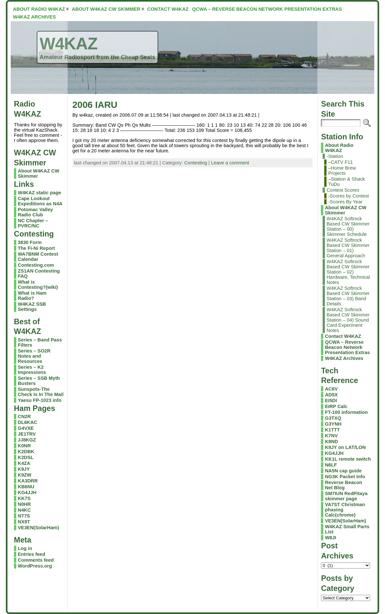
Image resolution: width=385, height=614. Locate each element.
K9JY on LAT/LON (345, 447)
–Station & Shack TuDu (346, 181)
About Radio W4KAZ (339, 148)
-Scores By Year (345, 201)
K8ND (331, 441)
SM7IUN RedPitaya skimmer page (346, 496)
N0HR (24, 504)
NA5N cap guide (343, 470)
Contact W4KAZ (343, 336)
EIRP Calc (336, 406)
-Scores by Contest (348, 195)
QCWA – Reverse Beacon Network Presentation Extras (347, 347)
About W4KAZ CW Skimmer (345, 210)
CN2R (24, 416)
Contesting (195, 162)
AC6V (331, 388)
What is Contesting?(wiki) (38, 284)
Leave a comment (230, 162)
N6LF (331, 464)
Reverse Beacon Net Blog (343, 485)
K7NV (331, 435)
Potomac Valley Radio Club (35, 212)
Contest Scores (343, 190)
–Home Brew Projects (342, 170)
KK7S (24, 498)
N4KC (24, 510)
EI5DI (331, 400)
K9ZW (25, 475)
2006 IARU (95, 105)
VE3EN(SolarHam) (38, 527)
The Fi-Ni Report (36, 248)
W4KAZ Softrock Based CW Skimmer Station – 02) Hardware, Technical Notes (348, 272)
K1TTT (332, 429)
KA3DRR (28, 480)
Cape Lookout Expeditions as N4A (40, 201)
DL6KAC (27, 422)
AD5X (331, 394)
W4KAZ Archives (344, 358)
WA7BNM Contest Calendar (38, 256)
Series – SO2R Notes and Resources (34, 356)
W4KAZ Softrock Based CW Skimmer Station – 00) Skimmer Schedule (348, 226)
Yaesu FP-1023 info (39, 400)
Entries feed (31, 554)
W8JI (330, 537)
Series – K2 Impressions (32, 370)
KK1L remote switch (348, 459)
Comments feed (36, 560)
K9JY (24, 469)
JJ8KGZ (27, 439)
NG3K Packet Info (345, 476)
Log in (25, 548)
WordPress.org (35, 566)
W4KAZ (68, 43)
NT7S (24, 515)
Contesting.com (36, 265)
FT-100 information (346, 412)
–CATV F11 (340, 162)
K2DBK (26, 451)
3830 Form (30, 242)
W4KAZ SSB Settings (32, 306)
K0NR (24, 445)
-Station (335, 156)
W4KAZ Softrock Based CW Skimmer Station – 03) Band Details (348, 296)
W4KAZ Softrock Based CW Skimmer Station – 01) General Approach (348, 247)
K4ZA (24, 463)
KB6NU (26, 486)
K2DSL (25, 457)
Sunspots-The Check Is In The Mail (41, 392)
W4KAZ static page (39, 192)
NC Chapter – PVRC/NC (33, 223)
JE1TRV (27, 434)
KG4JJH (27, 492)
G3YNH (333, 424)
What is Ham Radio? (32, 295)
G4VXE (26, 428)
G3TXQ (333, 418)
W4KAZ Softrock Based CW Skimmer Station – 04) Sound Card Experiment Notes (348, 320)
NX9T (24, 521)
